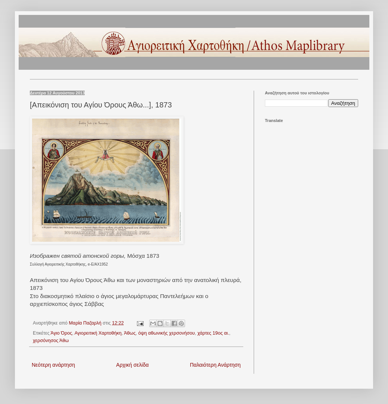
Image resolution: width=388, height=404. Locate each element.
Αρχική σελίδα (132, 365)
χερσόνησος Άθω (51, 340)
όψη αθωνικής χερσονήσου (166, 333)
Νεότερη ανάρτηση (53, 365)
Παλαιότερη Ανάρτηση (215, 365)
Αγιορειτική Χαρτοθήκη (98, 333)
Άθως (129, 333)
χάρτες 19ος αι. (213, 333)
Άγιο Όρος (61, 333)
